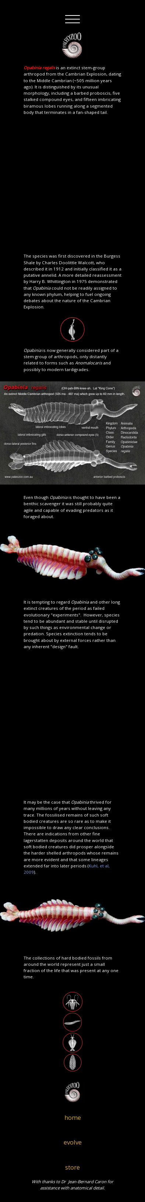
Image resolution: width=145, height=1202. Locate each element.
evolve (73, 1142)
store (72, 1167)
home (72, 1117)
